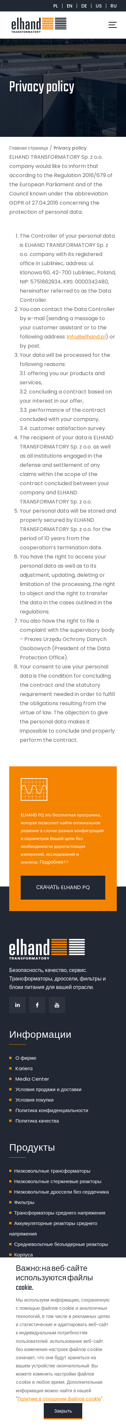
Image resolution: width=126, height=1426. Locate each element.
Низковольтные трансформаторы (52, 1170)
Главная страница (28, 148)
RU (114, 6)
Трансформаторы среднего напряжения (59, 1212)
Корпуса (23, 1254)
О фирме (25, 1057)
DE (84, 6)
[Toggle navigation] (113, 25)
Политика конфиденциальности (51, 1110)
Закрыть (63, 1411)
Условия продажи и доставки (48, 1089)
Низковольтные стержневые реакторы (57, 1181)
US (99, 6)
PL (55, 6)
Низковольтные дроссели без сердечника (61, 1191)
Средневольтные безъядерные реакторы (61, 1244)
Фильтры (24, 1202)
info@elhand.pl (86, 336)
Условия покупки (34, 1099)
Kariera (24, 1068)
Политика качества (37, 1120)
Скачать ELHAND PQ (63, 887)
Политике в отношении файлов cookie (59, 1399)
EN (69, 6)
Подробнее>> (54, 862)
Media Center (32, 1078)
